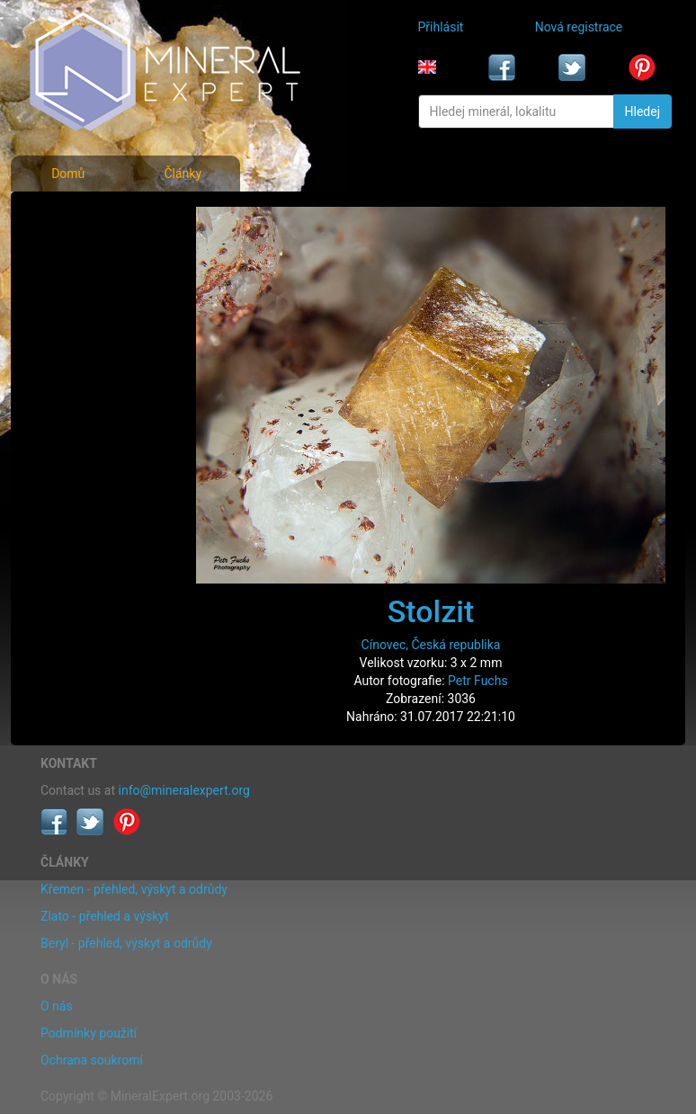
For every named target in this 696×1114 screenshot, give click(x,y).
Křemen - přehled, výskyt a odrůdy (134, 889)
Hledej (642, 111)
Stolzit (431, 611)
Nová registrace (579, 27)
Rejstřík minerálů (89, 255)
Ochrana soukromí (91, 1060)
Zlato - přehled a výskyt (104, 916)
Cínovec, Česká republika (431, 644)
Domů (68, 173)
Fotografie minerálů (98, 216)
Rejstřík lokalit (82, 334)
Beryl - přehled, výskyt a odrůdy (126, 943)
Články (182, 173)
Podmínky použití (88, 1033)
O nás (56, 1006)
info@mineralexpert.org (184, 790)
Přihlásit (441, 27)
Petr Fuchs (478, 680)
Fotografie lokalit (90, 295)
